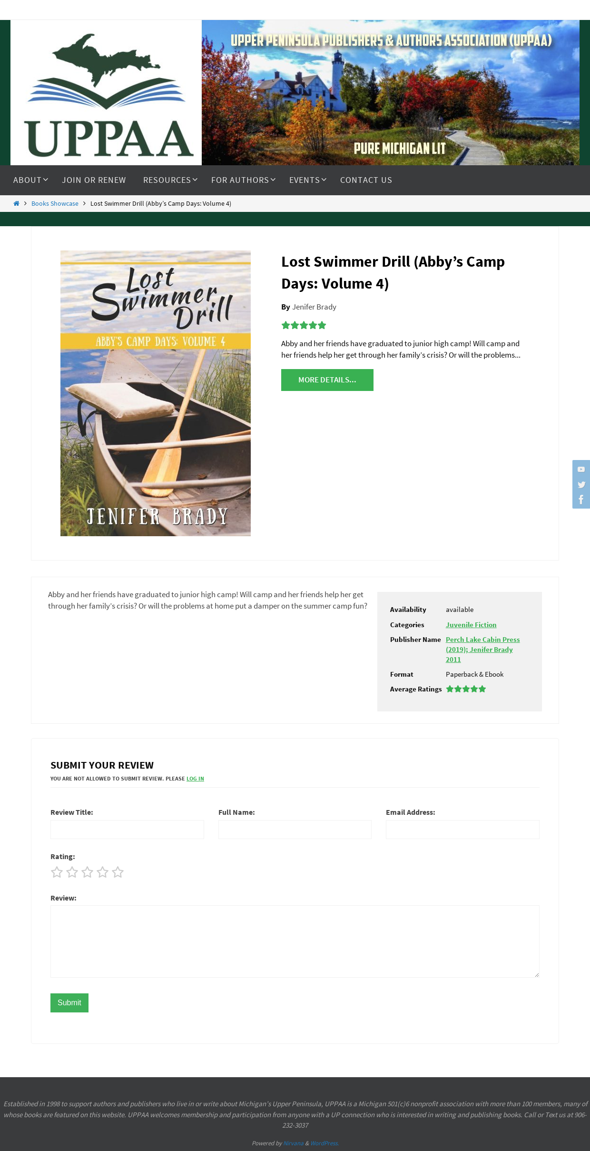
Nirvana (293, 1143)
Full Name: (236, 812)
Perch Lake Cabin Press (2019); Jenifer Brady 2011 (483, 649)
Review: (63, 897)
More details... (327, 379)
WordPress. (324, 1143)
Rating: (62, 856)
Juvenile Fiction (471, 624)
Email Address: (410, 812)
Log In (195, 778)
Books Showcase (55, 204)
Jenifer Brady (314, 306)
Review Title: (71, 812)
